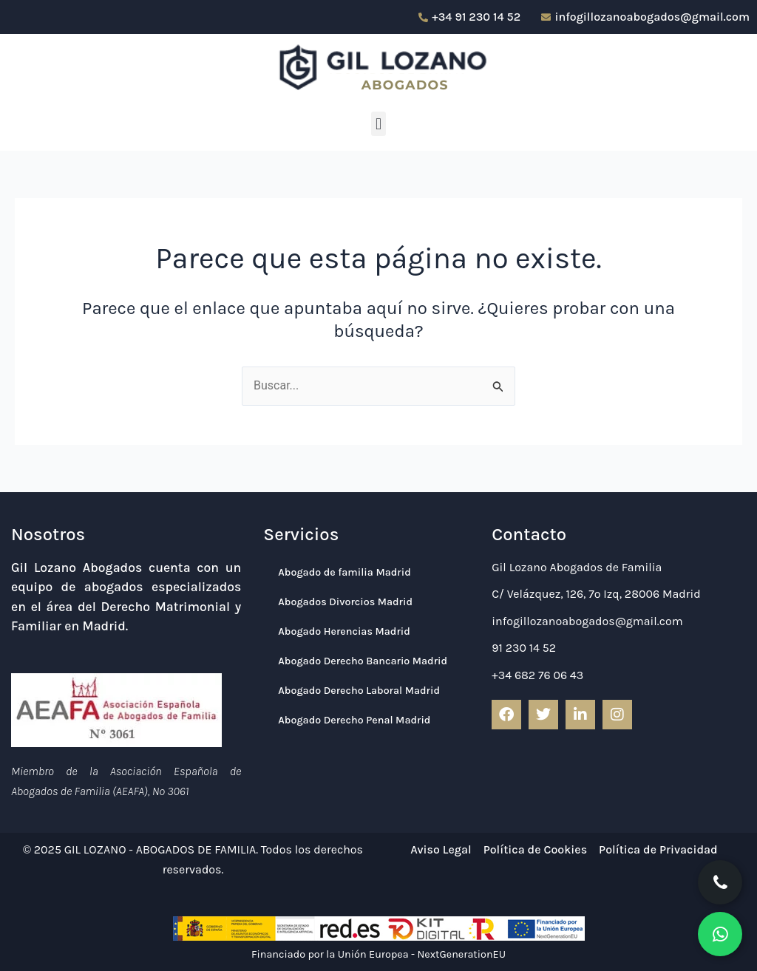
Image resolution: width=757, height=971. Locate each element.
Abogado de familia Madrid (344, 572)
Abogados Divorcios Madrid (345, 602)
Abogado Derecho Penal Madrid (354, 720)
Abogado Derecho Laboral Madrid (359, 690)
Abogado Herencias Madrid (344, 631)
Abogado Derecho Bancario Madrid (362, 661)
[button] (378, 124)
